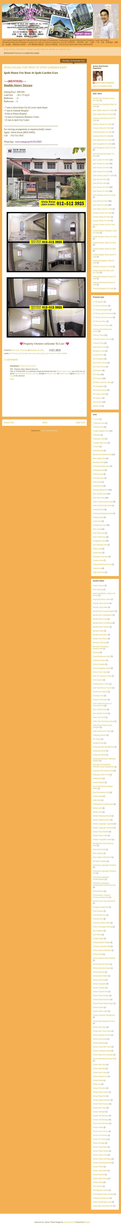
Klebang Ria (97, 778)
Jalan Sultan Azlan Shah (102, 505)
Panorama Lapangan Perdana (104, 865)
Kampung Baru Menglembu (103, 747)
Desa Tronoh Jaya (100, 672)
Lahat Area (97, 521)
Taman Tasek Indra (100, 1155)
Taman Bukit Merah (100, 976)
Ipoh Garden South (100, 713)
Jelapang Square (99, 735)
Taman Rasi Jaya (99, 1108)
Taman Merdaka (99, 1068)
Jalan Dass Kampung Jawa (103, 721)
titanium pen (64, 373)
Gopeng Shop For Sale (102, 136)
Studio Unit (97, 406)
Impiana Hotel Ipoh (100, 700)
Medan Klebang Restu (101, 820)
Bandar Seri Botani (100, 639)
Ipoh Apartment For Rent (102, 140)
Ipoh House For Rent (53, 353)
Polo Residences (99, 915)
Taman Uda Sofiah (100, 1171)
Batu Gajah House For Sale (103, 110)
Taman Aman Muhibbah (102, 950)
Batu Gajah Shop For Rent (103, 114)
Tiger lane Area (98, 572)
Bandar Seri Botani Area (102, 454)
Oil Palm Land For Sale (102, 382)
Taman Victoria (98, 1175)
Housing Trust (98, 696)
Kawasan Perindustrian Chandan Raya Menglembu (103, 766)
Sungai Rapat (98, 938)
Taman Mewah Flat (100, 1076)
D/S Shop (96, 374)
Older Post (80, 423)
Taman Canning (99, 980)
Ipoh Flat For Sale (100, 183)
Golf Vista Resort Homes (102, 688)
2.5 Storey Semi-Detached (103, 313)
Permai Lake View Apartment (104, 901)
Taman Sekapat (99, 1112)
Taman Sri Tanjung (100, 1139)
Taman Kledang (99, 1043)
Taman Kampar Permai (102, 1035)
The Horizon (97, 1186)
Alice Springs (98, 589)
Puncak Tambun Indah (101, 923)
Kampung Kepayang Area (103, 513)
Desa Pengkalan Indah (101, 668)
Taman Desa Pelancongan (103, 1003)
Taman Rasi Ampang (101, 1104)
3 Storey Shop (98, 335)
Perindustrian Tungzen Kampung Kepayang (101, 896)
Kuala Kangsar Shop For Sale (104, 249)
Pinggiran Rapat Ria (100, 907)
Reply (12, 379)
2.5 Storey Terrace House (102, 317)
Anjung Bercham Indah (101, 599)
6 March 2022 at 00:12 (28, 366)
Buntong (96, 652)
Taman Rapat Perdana (101, 1100)
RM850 (64, 353)
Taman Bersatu (98, 972)
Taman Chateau (99, 988)
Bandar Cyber (98, 631)
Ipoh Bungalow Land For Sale (104, 148)
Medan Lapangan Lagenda (103, 824)
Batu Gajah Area (99, 458)
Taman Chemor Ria (100, 992)
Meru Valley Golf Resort (102, 857)
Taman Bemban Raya (101, 964)
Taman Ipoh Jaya (99, 1027)
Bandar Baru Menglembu (102, 615)
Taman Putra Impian (100, 1092)
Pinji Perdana (98, 911)
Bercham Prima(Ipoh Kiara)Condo (101, 647)
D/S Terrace (14, 353)
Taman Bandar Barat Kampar (104, 958)
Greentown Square (100, 692)
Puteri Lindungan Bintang (102, 927)
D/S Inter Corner (99, 367)
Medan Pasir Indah (100, 835)
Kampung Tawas (99, 755)
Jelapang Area (98, 509)
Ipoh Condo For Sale (101, 164)
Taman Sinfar (98, 1127)
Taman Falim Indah (100, 1011)
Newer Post (9, 423)
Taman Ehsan (98, 1007)
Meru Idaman (98, 853)
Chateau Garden (99, 660)
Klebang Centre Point (101, 775)
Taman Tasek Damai (101, 1151)
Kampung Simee (99, 751)
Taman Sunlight (99, 1143)
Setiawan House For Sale (102, 267)
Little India (97, 800)
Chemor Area (98, 474)
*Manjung (96, 435)
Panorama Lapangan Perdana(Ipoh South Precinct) (104, 884)
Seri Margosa (98, 931)
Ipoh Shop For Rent (100, 201)
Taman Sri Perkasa (100, 1135)
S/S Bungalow (98, 386)
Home (45, 423)
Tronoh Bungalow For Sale (103, 289)
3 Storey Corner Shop (101, 325)
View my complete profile (102, 86)
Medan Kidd (97, 812)
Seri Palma (97, 935)
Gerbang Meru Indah (101, 684)
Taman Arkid (97, 954)
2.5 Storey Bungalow (101, 310)
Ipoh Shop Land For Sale (102, 209)
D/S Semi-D (97, 371)
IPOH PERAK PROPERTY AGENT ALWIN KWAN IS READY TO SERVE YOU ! (37, 49)
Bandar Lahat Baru (100, 635)
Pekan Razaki (98, 891)
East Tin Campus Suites (102, 676)
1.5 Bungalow (98, 302)
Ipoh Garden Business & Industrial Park (102, 705)
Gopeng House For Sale (102, 132)
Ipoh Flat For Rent (100, 179)
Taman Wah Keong (100, 1178)
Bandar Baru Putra (100, 619)
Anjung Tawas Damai (101, 603)
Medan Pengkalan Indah (102, 839)
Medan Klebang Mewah (102, 816)
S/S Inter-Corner (99, 394)
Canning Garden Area (101, 466)
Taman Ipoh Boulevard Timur (104, 1021)
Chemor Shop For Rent (102, 128)
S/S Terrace (97, 402)
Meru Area (97, 529)
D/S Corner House (100, 363)
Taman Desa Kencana (101, 999)
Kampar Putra (98, 743)
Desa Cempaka (99, 664)
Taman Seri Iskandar (101, 1123)
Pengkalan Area (99, 541)
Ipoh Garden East (38, 353)
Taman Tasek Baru (100, 1147)
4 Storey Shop (98, 343)
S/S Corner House (100, 390)
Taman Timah (98, 1167)
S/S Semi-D (97, 398)
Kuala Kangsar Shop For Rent (104, 243)
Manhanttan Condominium (103, 804)
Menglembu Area (99, 525)
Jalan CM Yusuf (99, 717)
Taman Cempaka (99, 984)
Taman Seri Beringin (100, 1120)
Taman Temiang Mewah (102, 1163)
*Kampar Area (98, 427)
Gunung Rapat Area (100, 490)
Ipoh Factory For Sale (101, 171)
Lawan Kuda (97, 796)
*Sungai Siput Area (100, 443)
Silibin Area (97, 549)
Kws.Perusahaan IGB (101, 792)
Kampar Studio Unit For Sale (104, 225)
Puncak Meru (98, 919)
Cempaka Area (98, 470)
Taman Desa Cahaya (101, 995)
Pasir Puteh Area (99, 537)
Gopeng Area (98, 486)
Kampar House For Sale (102, 213)
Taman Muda (98, 1080)
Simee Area (97, 553)
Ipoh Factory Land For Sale (103, 175)
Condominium (98, 355)
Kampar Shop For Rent (102, 217)
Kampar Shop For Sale (101, 221)
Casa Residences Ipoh (101, 656)
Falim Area (97, 482)
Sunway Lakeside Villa (101, 946)
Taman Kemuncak (100, 1039)
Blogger (87, 1222)
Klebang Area (98, 517)
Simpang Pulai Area (100, 557)
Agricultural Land (99, 347)
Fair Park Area (98, 478)
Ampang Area (98, 451)
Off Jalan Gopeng (99, 861)
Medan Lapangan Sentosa (103, 828)
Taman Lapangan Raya (102, 1051)
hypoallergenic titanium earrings (26, 373)
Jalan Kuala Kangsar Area (103, 502)
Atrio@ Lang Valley (100, 607)
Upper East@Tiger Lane (102, 1202)
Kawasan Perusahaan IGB (103, 771)
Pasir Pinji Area (99, 533)
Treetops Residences (101, 1198)
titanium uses (52, 373)
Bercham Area (98, 462)
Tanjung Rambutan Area (102, 564)
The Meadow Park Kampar (103, 1194)
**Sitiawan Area (99, 423)
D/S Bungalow (98, 359)
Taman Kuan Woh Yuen (102, 1047)
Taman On (97, 1084)
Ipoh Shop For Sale (100, 205)
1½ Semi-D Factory (100, 306)
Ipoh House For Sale (101, 191)
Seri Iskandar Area (100, 545)
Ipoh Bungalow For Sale (102, 144)
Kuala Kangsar (98, 782)
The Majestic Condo (100, 1190)
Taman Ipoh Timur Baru (102, 1031)
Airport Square (98, 585)
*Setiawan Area (99, 439)
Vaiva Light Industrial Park (103, 1206)
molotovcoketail (69, 1222)
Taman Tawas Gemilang (102, 1159)
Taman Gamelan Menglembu (104, 1015)
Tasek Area (97, 568)
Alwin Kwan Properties (104, 83)
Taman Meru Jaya (100, 1072)
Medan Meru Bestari (100, 832)
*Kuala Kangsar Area (101, 431)
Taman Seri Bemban (101, 1116)
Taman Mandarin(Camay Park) (104, 1059)
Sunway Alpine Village (101, 942)
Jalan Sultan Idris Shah (102, 731)
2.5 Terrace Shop (99, 321)
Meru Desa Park (99, 849)
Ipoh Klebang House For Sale (104, 195)
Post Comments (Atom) (49, 431)
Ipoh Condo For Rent (101, 160)
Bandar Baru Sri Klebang (102, 623)
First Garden (97, 680)
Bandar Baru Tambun (101, 627)
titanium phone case (64, 371)
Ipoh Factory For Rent (101, 168)
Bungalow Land (99, 351)
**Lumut (96, 419)
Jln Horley (97, 739)
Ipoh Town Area (99, 498)
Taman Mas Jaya (99, 1065)
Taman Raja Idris (99, 1096)
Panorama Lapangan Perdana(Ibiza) (101, 878)
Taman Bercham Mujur (101, 968)
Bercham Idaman (99, 643)
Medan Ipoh (97, 808)
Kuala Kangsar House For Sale (105, 237)
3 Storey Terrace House (102, 339)
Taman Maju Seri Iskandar (103, 1055)
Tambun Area (98, 560)
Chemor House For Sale (102, 124)
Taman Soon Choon (100, 1131)
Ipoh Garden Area (25, 353)
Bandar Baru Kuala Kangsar (103, 611)
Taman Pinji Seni (99, 1088)
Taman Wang (98, 1182)
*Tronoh (96, 447)
